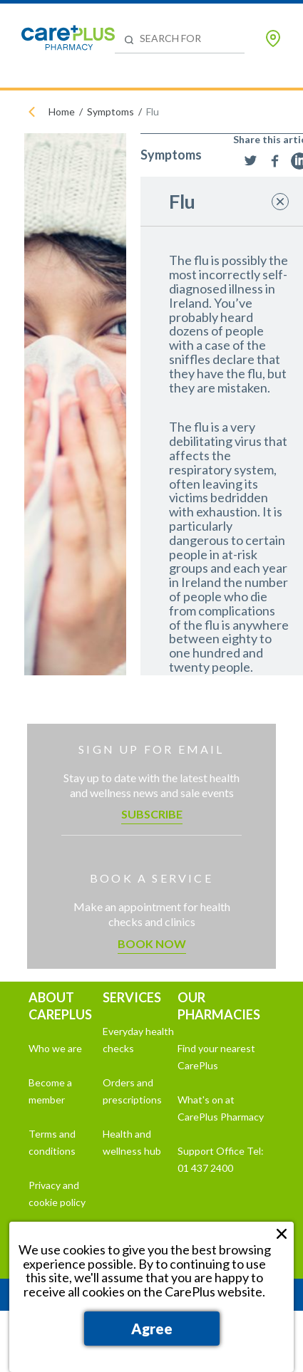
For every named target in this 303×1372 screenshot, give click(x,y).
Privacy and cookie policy (57, 1193)
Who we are (55, 1048)
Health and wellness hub (132, 1142)
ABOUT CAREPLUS (60, 1005)
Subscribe (152, 814)
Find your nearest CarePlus (216, 1056)
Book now (152, 943)
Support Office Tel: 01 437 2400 (221, 1159)
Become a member (50, 1091)
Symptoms (110, 111)
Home (61, 111)
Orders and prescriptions (132, 1091)
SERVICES (132, 997)
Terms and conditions (52, 1142)
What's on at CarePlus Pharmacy (221, 1108)
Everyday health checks (138, 1039)
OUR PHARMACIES (219, 1005)
